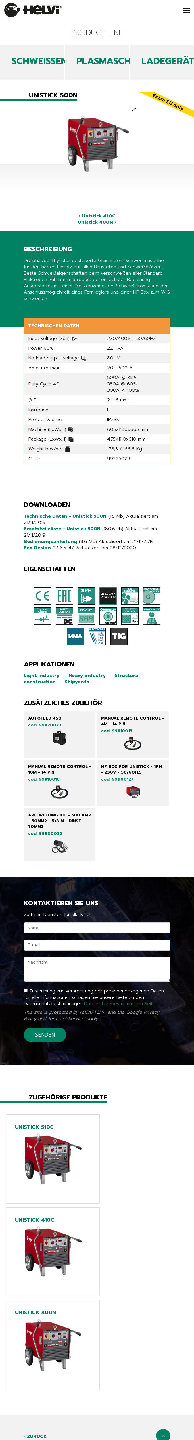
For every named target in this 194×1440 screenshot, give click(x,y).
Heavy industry (87, 675)
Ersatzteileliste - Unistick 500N (62, 528)
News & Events (97, 1389)
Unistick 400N (97, 222)
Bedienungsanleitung (50, 541)
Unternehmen (97, 1405)
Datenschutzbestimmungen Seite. (120, 1003)
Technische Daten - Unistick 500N (65, 516)
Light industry (41, 675)
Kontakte (97, 1421)
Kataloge (97, 1397)
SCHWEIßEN (39, 61)
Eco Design (37, 547)
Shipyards (77, 681)
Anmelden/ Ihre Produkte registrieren (97, 1429)
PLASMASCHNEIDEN (119, 61)
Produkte (97, 1381)
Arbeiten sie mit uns (97, 1413)
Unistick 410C (97, 216)
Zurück (35, 1344)
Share (30, 309)
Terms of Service (66, 1018)
